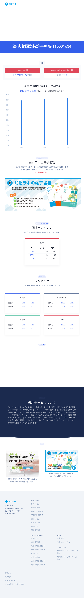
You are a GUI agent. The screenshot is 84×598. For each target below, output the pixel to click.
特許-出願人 (35, 504)
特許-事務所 (35, 507)
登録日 (64, 75)
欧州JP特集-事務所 (38, 565)
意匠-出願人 (35, 519)
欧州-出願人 (35, 553)
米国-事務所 (35, 542)
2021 (32, 255)
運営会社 (8, 573)
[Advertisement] (42, 24)
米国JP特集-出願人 (38, 546)
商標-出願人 (35, 526)
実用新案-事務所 (37, 515)
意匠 (26, 75)
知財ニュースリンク (64, 542)
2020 (32, 251)
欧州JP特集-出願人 (38, 561)
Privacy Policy (10, 581)
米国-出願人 (35, 538)
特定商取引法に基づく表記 (14, 584)
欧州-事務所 (35, 557)
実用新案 (20, 75)
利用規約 (8, 577)
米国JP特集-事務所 (38, 550)
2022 (32, 259)
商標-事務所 (35, 530)
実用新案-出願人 (37, 511)
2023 (23, 307)
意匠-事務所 (35, 523)
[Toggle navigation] (76, 4)
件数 (42, 63)
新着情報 (60, 538)
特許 (14, 75)
